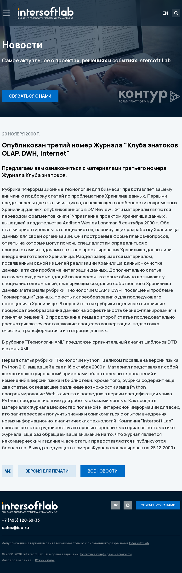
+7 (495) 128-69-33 (21, 520)
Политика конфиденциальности (106, 554)
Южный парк (45, 560)
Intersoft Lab (46, 13)
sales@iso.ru (15, 527)
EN (165, 13)
